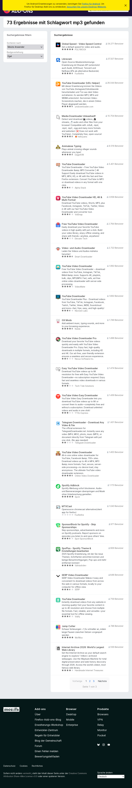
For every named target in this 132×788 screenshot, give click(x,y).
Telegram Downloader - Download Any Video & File (83, 424)
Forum (38, 745)
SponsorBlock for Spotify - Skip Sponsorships (79, 525)
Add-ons (40, 709)
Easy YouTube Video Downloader (80, 368)
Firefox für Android (91, 4)
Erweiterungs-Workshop (49, 724)
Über (38, 714)
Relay (100, 724)
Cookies (24, 766)
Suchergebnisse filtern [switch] (19, 35)
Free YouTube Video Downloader (80, 224)
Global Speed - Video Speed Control (81, 44)
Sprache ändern (105, 772)
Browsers (102, 714)
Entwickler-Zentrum (46, 730)
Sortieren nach (14, 43)
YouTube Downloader (73, 164)
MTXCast (67, 506)
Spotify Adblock (70, 485)
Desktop (71, 714)
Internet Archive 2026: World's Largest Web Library (83, 648)
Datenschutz (9, 766)
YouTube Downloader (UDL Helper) (81, 83)
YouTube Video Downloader (77, 266)
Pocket (101, 735)
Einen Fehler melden (46, 751)
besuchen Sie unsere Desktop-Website (86, 7)
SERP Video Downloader (75, 575)
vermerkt (27, 773)
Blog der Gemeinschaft (48, 740)
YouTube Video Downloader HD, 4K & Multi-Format (82, 198)
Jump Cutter (68, 626)
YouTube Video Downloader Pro (79, 338)
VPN (100, 719)
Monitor (102, 730)
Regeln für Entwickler (47, 735)
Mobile (70, 719)
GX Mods (67, 320)
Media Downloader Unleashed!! (79, 116)
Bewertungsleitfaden (47, 756)
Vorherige (77, 681)
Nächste (102, 681)
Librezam (67, 59)
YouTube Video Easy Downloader (80, 395)
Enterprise (72, 724)
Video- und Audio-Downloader (78, 248)
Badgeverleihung (15, 52)
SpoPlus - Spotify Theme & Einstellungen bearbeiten (76, 549)
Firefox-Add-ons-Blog (48, 719)
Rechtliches (37, 766)
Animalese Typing (71, 146)
